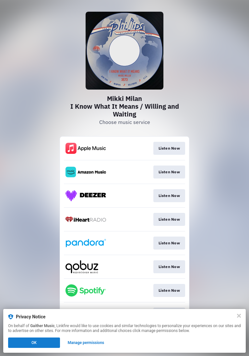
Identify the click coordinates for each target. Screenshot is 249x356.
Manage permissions (86, 342)
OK (34, 342)
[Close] (239, 316)
